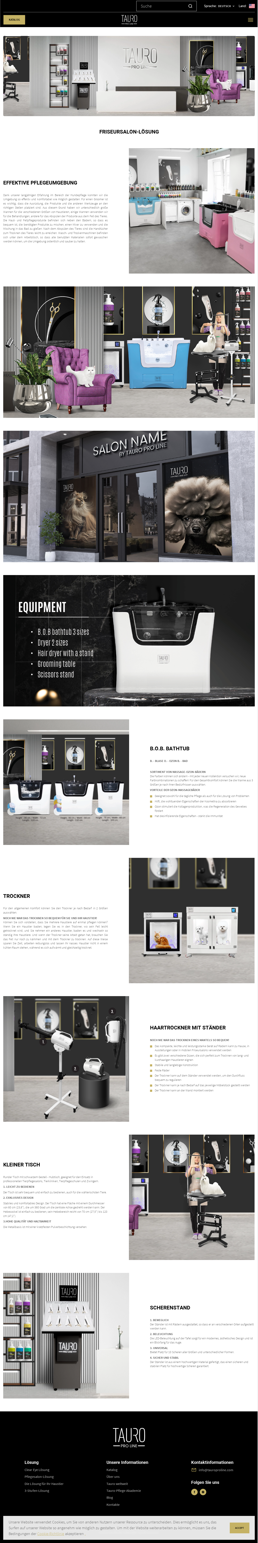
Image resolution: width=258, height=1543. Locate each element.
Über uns (113, 1476)
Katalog (14, 20)
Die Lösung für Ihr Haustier (44, 1483)
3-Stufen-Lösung (37, 1490)
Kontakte (113, 1504)
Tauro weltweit (117, 1483)
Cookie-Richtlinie (50, 1533)
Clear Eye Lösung (37, 1470)
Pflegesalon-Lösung (39, 1476)
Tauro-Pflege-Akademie (123, 1490)
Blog (109, 1497)
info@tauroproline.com (216, 1470)
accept (239, 1527)
